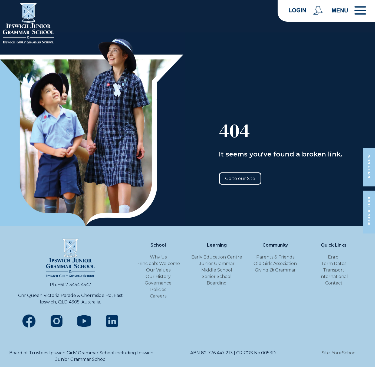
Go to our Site (240, 178)
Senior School (217, 276)
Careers (158, 296)
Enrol (334, 257)
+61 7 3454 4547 (74, 284)
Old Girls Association (275, 263)
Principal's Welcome (158, 263)
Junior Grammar (217, 263)
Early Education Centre (216, 257)
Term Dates (333, 263)
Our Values (158, 270)
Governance (158, 283)
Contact (334, 283)
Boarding (217, 283)
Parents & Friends (275, 257)
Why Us (158, 257)
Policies (158, 289)
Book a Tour (369, 211)
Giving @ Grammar (275, 270)
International (334, 276)
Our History (158, 276)
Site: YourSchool (339, 352)
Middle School (216, 270)
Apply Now (369, 166)
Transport (333, 270)
